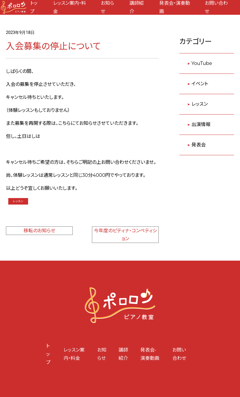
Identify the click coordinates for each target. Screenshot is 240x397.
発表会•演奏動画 (149, 354)
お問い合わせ (179, 354)
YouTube (202, 63)
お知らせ (101, 354)
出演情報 (201, 124)
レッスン (18, 201)
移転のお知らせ (39, 230)
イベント (200, 83)
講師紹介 (123, 354)
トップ (48, 354)
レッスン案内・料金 (74, 354)
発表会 (199, 145)
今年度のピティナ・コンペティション (125, 234)
